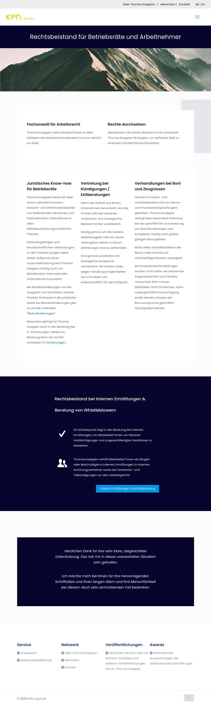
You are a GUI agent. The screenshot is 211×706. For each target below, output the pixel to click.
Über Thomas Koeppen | (140, 4)
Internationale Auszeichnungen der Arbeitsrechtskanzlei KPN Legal (171, 658)
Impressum (29, 653)
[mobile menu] (197, 17)
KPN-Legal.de (37, 699)
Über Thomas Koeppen (81, 653)
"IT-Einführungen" (54, 342)
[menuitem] (197, 4)
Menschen (72, 660)
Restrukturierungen (41, 313)
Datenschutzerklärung (36, 660)
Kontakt (186, 4)
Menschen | (169, 4)
